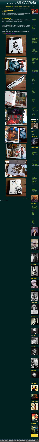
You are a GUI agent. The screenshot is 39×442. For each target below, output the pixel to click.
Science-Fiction (33, 99)
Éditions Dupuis (33, 49)
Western (33, 115)
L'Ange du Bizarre (34, 167)
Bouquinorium (33, 133)
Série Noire (33, 100)
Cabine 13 (33, 153)
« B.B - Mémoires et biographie (9, 6)
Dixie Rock (33, 205)
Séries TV (33, 101)
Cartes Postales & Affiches (35, 154)
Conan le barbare (34, 39)
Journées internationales (35, 70)
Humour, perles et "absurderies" (34, 62)
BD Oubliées (33, 151)
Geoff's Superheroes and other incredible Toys (35, 160)
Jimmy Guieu (33, 69)
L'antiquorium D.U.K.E (26, 2)
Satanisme (33, 98)
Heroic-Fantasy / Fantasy (35, 59)
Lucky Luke (33, 78)
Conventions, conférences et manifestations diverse (35, 41)
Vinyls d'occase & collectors (35, 110)
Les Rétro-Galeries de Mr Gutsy (35, 173)
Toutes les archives (34, 223)
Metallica (33, 81)
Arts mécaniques (34, 19)
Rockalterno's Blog (34, 207)
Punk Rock (33, 93)
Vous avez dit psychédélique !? (35, 112)
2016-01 (33, 215)
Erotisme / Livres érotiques (35, 51)
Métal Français (33, 80)
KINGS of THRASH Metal (35, 71)
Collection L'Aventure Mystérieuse (34, 33)
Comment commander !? (35, 38)
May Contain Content (34, 178)
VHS (32, 109)
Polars (32, 90)
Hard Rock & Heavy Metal (35, 58)
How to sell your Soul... (34, 206)
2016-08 (33, 212)
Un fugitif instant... (34, 107)
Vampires (33, 108)
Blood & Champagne (34, 152)
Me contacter (34, 6)
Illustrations (33, 63)
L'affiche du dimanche (34, 73)
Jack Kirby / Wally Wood (34, 164)
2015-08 (33, 221)
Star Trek (33, 102)
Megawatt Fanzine (34, 179)
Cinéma (33, 30)
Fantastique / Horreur (34, 52)
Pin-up (32, 89)
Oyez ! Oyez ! (33, 84)
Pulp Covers (33, 182)
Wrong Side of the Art (34, 191)
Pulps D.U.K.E (33, 92)
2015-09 (33, 220)
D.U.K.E (33, 134)
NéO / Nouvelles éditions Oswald (35, 83)
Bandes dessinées (34, 20)
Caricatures (33, 29)
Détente (33, 43)
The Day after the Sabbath (35, 208)
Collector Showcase (34, 155)
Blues (32, 27)
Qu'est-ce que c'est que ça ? (35, 183)
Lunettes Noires (33, 177)
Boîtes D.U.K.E (33, 28)
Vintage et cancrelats (34, 190)
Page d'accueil (15, 6)
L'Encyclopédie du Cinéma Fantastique (35, 169)
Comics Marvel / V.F (34, 37)
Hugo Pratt (33, 60)
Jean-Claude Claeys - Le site (35, 165)
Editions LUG (33, 50)
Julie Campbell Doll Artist (35, 166)
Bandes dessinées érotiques (35, 21)
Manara (33, 79)
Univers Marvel (33, 189)
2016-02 (33, 214)
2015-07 (33, 222)
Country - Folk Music (34, 42)
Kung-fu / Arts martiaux (34, 72)
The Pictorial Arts (34, 188)
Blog (32, 26)
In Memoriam (33, 64)
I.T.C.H (32, 163)
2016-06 (33, 213)
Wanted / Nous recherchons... (33, 114)
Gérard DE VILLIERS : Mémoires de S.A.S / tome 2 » (23, 6)
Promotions (33, 91)
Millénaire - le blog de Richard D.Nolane (34, 181)
